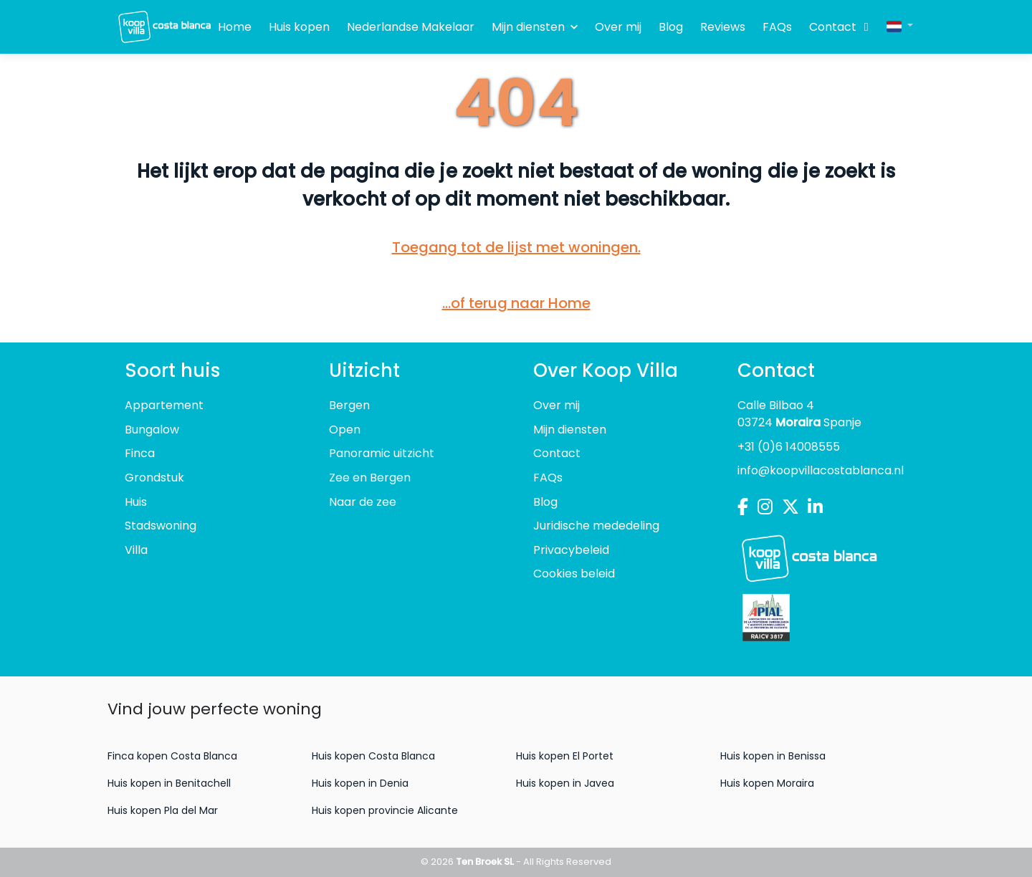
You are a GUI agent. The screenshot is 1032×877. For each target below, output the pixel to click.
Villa (136, 550)
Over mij (618, 27)
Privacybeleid (571, 550)
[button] (900, 25)
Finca (140, 453)
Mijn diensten (535, 27)
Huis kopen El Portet (564, 756)
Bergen (349, 405)
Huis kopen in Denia (360, 783)
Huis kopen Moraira (767, 783)
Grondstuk (154, 477)
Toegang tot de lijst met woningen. (516, 247)
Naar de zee (362, 502)
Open (344, 429)
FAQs (777, 27)
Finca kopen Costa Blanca (172, 756)
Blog (671, 27)
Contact (832, 27)
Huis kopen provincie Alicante (385, 810)
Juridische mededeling (596, 525)
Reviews (722, 27)
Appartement (164, 405)
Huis (136, 502)
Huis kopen (299, 27)
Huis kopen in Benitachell (169, 783)
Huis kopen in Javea (565, 783)
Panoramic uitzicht (381, 453)
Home (235, 27)
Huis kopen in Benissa (773, 756)
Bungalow (152, 429)
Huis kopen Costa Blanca (373, 756)
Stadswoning (160, 525)
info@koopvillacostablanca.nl (820, 470)
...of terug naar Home (516, 303)
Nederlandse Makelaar (410, 27)
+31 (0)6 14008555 (788, 446)
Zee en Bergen (370, 477)
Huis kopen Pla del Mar (163, 810)
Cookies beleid (574, 573)
